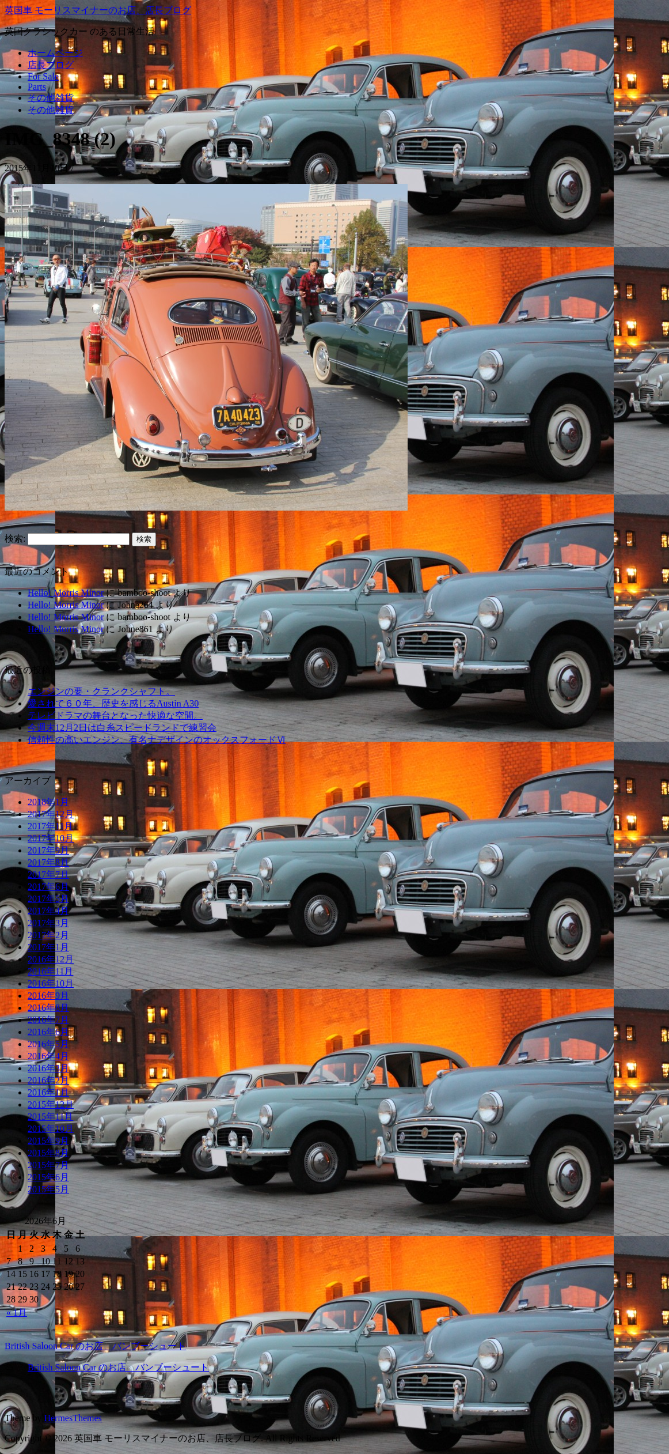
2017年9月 (48, 850)
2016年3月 (48, 1068)
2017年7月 (48, 874)
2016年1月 (48, 1092)
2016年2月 (48, 1080)
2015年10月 (51, 1129)
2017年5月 (48, 899)
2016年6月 (48, 1032)
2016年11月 (50, 971)
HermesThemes (72, 1418)
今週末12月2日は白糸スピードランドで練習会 (122, 727)
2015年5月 (48, 1189)
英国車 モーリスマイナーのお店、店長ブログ (98, 10)
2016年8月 (48, 1008)
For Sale (43, 76)
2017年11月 (50, 826)
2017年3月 (48, 923)
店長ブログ (51, 65)
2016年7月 (48, 1020)
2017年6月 (48, 887)
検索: (15, 538)
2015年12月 (51, 1104)
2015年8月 (48, 1153)
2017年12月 (51, 814)
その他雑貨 (51, 98)
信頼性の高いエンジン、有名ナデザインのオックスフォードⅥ (157, 740)
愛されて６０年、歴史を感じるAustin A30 (113, 703)
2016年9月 (48, 995)
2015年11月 (50, 1116)
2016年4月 (48, 1056)
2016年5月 (48, 1044)
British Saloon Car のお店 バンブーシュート (95, 1346)
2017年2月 (48, 935)
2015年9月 (48, 1141)
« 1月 (16, 1312)
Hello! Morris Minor (66, 593)
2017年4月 (48, 911)
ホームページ (55, 53)
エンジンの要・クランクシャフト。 (101, 691)
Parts (37, 87)
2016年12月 (51, 959)
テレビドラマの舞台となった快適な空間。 (115, 715)
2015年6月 (48, 1177)
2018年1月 (48, 802)
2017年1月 (48, 947)
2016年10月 (51, 983)
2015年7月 (48, 1165)
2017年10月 (51, 838)
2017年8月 (48, 862)
